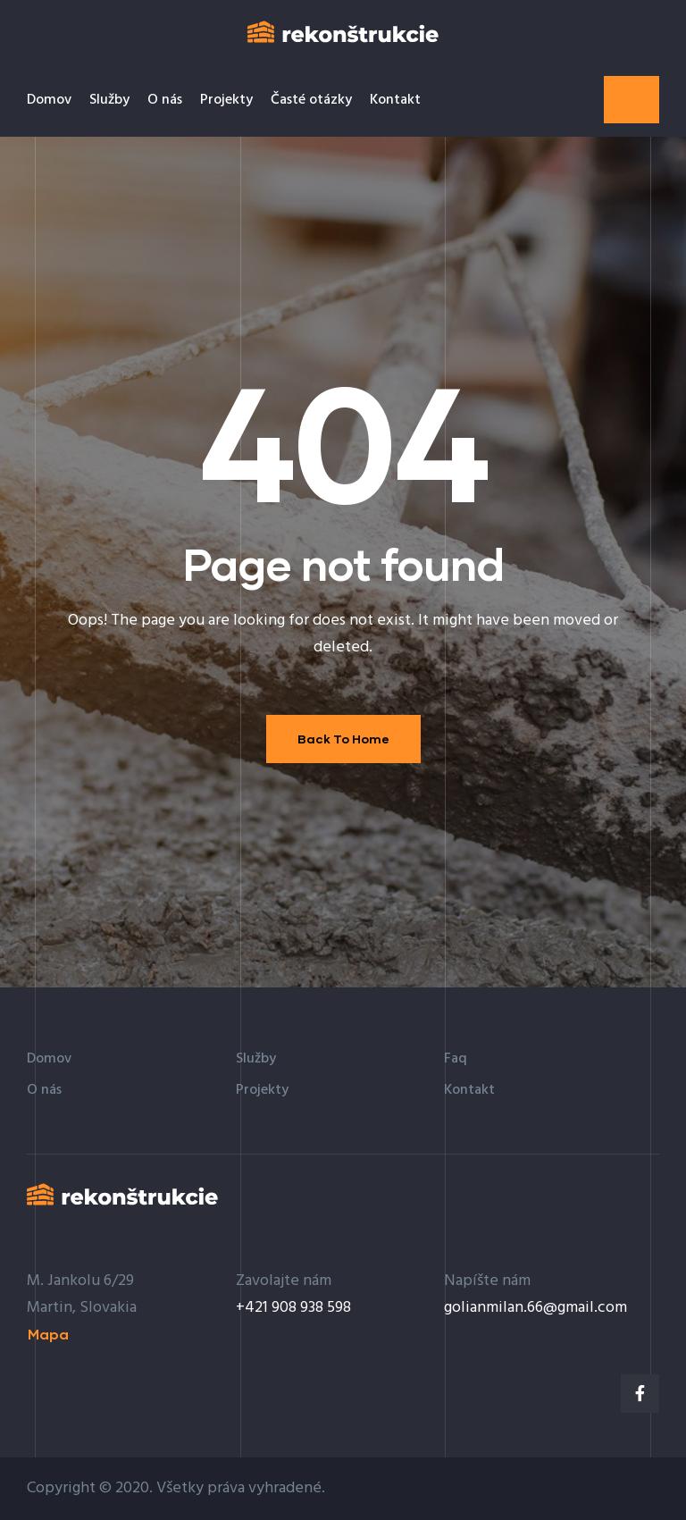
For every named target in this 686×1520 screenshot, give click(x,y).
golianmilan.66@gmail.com (535, 1308)
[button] (631, 99)
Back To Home (343, 738)
